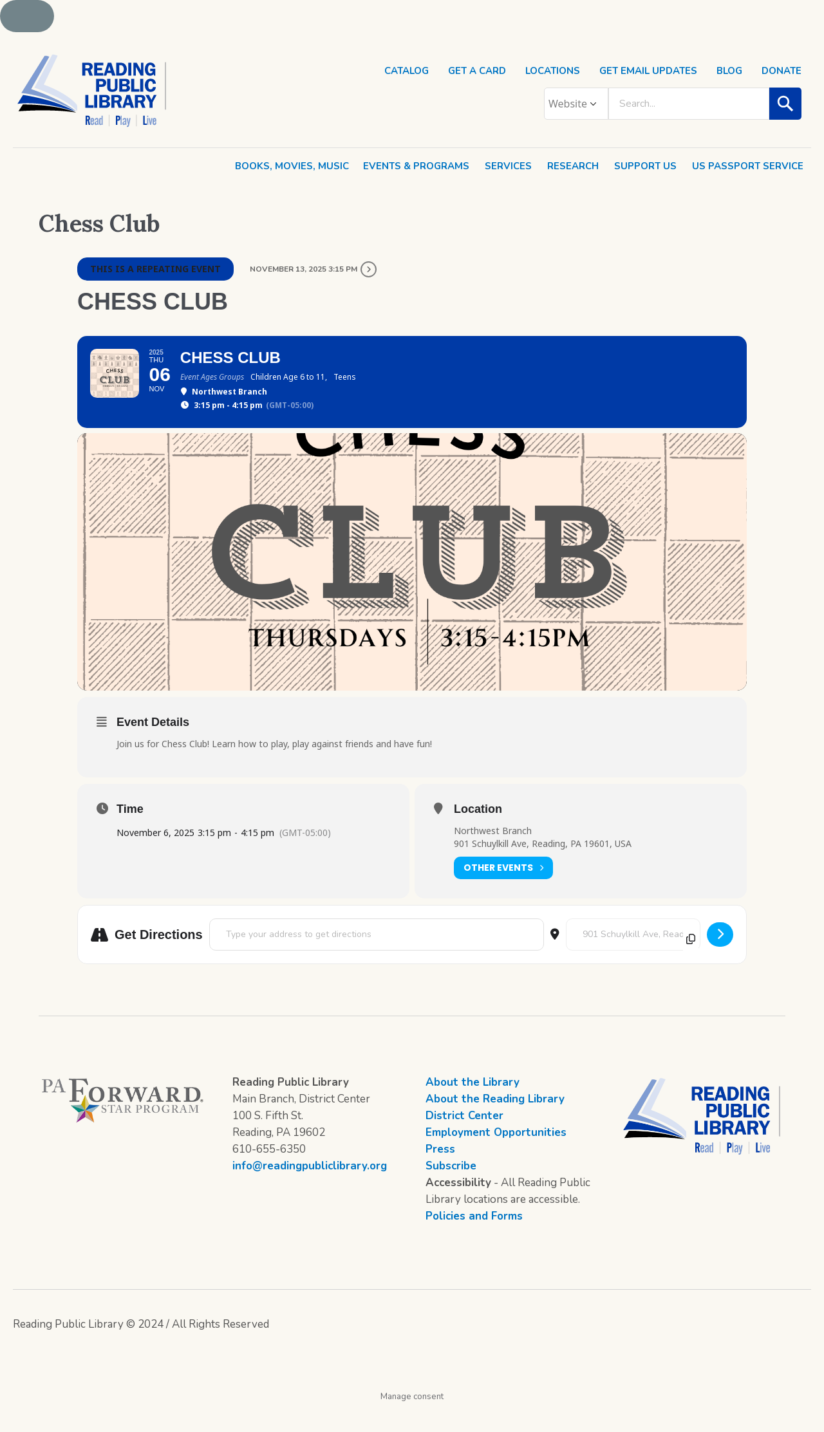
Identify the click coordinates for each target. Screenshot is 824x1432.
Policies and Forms (474, 1239)
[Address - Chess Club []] (376, 958)
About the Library (473, 1106)
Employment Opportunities (496, 1156)
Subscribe (451, 1189)
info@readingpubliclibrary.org (309, 1189)
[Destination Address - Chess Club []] (633, 958)
